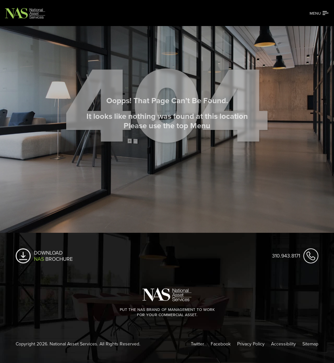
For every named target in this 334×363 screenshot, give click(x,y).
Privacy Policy (251, 344)
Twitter (197, 344)
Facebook (221, 344)
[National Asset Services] (31, 13)
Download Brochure (53, 256)
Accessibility (283, 344)
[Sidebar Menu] (319, 13)
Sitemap (310, 344)
